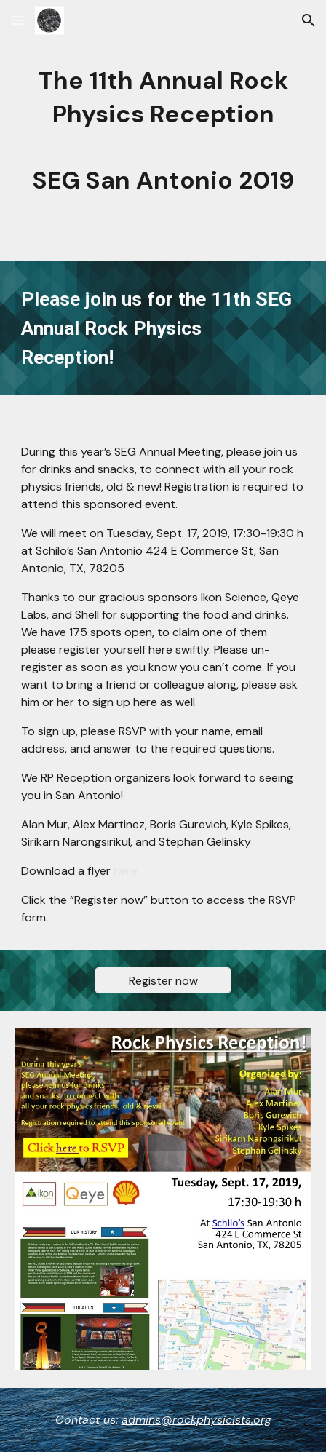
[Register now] (163, 980)
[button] (17, 20)
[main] (162, 130)
